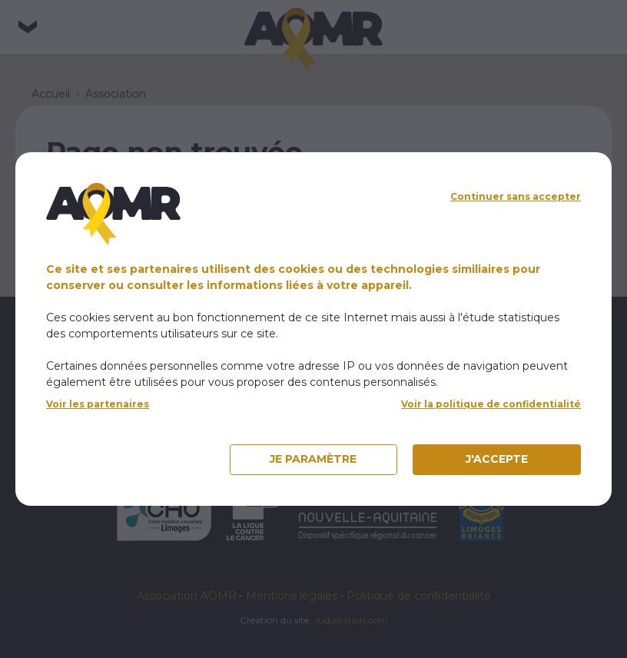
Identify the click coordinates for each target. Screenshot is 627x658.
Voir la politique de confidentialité (491, 404)
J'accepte (497, 459)
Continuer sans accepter (515, 196)
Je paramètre (313, 459)
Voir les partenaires (97, 404)
